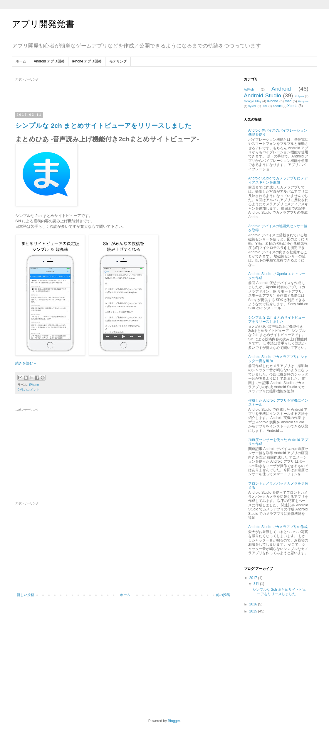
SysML (252, 106)
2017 (253, 578)
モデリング (118, 61)
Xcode (277, 106)
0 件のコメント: (29, 389)
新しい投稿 (25, 595)
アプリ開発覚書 (43, 24)
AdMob (249, 89)
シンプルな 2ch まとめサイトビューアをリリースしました (103, 125)
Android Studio (262, 95)
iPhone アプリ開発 (87, 61)
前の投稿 (223, 595)
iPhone (34, 384)
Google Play (252, 101)
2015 (253, 611)
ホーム (21, 61)
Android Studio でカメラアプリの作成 (278, 527)
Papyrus (303, 101)
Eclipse (299, 96)
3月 (257, 584)
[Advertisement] (123, 95)
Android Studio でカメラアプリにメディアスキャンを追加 (278, 180)
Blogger (174, 721)
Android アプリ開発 (49, 61)
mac (288, 101)
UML (265, 106)
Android (281, 89)
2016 (253, 604)
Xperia (292, 106)
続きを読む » (25, 363)
